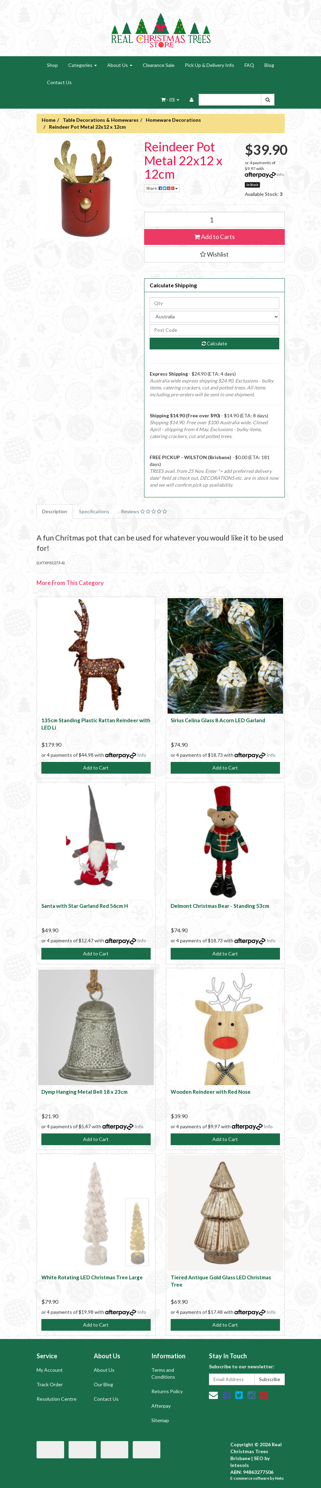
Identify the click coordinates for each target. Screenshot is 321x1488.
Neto (279, 1478)
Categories (82, 65)
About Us (119, 65)
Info (280, 174)
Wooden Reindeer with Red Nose (211, 1092)
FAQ (249, 65)
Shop (52, 65)
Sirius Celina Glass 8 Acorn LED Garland (218, 720)
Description (54, 511)
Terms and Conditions (163, 1373)
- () (170, 99)
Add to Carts (214, 236)
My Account (50, 1370)
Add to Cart (96, 768)
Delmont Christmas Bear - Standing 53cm (220, 906)
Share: (162, 188)
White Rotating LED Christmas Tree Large (92, 1277)
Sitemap (160, 1420)
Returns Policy (167, 1391)
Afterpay (161, 1406)
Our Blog (103, 1384)
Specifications (94, 511)
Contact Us (59, 82)
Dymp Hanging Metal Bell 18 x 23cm (84, 1092)
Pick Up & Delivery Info (209, 65)
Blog (269, 65)
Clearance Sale (158, 65)
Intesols (239, 1465)
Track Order (50, 1384)
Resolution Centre (57, 1399)
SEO (258, 1458)
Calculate (214, 343)
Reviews (144, 511)
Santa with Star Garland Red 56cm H (84, 906)
